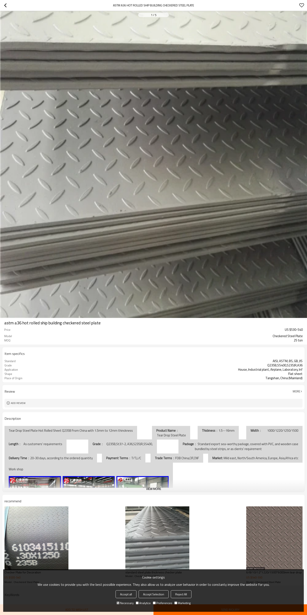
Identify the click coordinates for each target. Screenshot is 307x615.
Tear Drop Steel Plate (171, 435)
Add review (18, 403)
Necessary (125, 603)
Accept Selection (153, 594)
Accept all (126, 594)
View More (153, 489)
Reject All (181, 594)
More (296, 391)
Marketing (182, 603)
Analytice (143, 603)
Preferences (162, 603)
